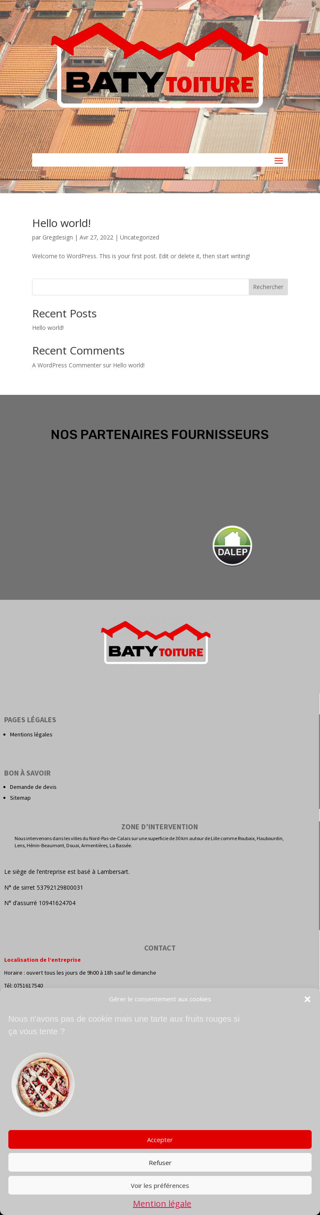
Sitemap (20, 797)
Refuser (160, 1162)
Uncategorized (139, 237)
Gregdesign (57, 237)
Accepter (160, 1139)
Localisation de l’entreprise (42, 959)
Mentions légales (31, 734)
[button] (307, 999)
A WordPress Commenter (66, 365)
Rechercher (268, 287)
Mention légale (162, 1204)
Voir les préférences (160, 1185)
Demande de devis (33, 787)
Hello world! (61, 222)
